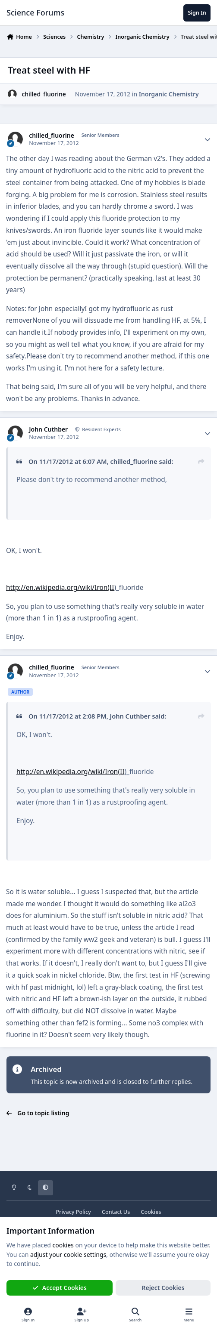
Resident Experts (101, 429)
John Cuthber (48, 429)
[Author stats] (207, 139)
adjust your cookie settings (68, 1254)
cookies (62, 1245)
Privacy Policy (73, 1212)
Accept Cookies (59, 1288)
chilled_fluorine (44, 94)
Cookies (151, 1212)
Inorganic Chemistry (169, 94)
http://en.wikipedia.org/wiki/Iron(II (60, 587)
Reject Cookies (163, 1288)
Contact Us (116, 1212)
